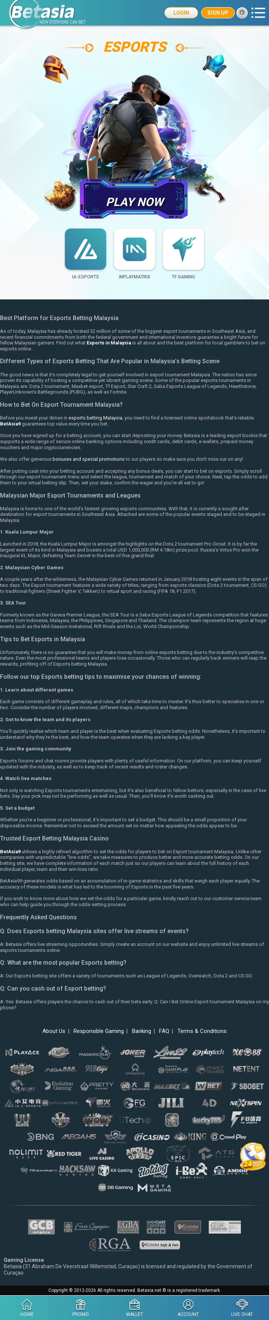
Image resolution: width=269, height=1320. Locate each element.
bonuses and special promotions (89, 459)
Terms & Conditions (208, 1031)
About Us (47, 1031)
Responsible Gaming (96, 1031)
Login (181, 13)
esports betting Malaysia (95, 418)
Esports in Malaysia (110, 343)
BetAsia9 (10, 424)
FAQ (167, 1031)
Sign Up (217, 13)
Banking (142, 1031)
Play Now (134, 198)
